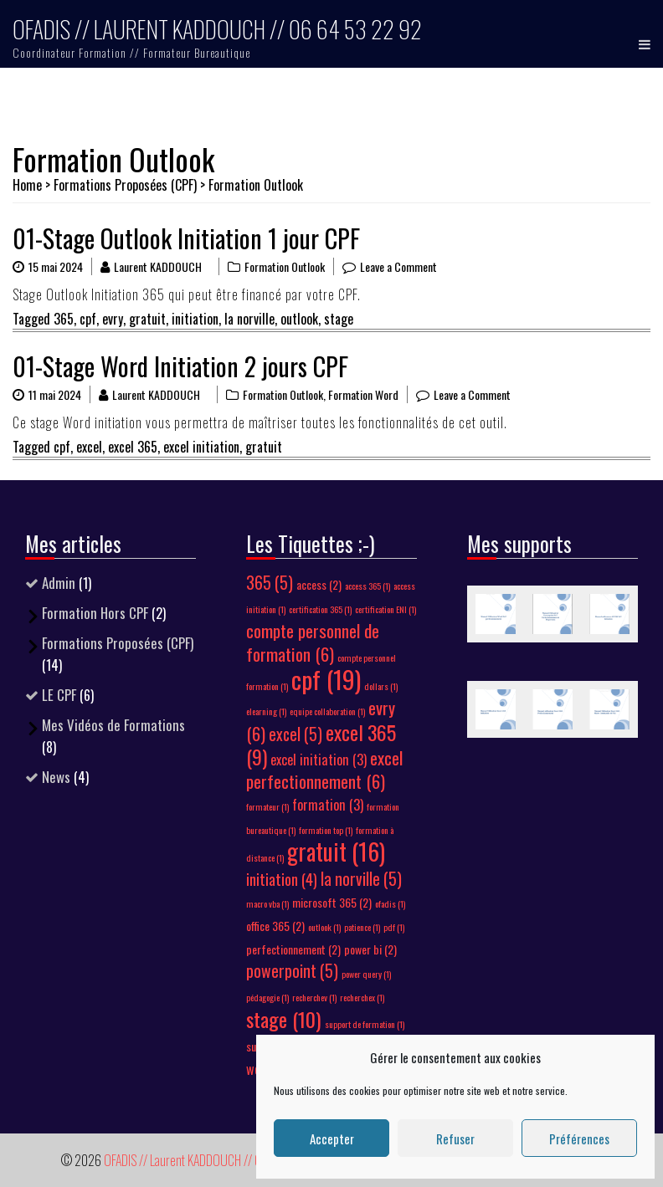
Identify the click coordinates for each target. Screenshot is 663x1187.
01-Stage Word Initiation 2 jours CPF (180, 366)
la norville (249, 319)
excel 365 (132, 447)
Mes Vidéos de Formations (113, 724)
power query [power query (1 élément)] (366, 973)
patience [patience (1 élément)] (362, 927)
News (56, 776)
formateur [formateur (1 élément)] (267, 806)
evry (112, 319)
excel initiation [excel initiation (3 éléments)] (318, 760)
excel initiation (201, 447)
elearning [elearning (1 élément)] (266, 711)
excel (89, 447)
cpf (88, 319)
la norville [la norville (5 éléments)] (361, 879)
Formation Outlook (284, 266)
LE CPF (59, 694)
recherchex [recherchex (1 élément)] (362, 997)
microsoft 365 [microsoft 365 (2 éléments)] (332, 902)
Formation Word (363, 394)
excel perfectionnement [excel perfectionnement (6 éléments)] (324, 769)
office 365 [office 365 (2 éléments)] (275, 925)
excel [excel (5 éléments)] (295, 734)
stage (338, 319)
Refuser (455, 1138)
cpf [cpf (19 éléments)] (326, 679)
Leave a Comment (398, 266)
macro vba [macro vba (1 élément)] (267, 903)
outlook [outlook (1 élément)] (324, 927)
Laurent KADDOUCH (158, 266)
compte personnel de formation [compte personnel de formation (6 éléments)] (312, 642)
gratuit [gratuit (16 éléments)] (336, 851)
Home (27, 185)
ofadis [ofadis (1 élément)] (390, 903)
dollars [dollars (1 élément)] (381, 686)
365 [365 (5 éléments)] (269, 582)
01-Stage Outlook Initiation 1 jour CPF (186, 238)
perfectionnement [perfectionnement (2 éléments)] (293, 949)
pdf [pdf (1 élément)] (393, 927)
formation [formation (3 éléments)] (327, 805)
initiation (195, 319)
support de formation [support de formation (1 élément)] (364, 1024)
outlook (299, 319)
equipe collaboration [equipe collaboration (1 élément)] (327, 711)
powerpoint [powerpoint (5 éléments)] (292, 971)
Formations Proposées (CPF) (125, 185)
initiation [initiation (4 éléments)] (281, 878)
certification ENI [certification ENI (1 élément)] (385, 609)
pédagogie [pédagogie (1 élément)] (267, 997)
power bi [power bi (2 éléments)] (370, 949)
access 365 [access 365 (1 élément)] (367, 585)
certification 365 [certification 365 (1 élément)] (320, 609)
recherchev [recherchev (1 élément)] (314, 997)
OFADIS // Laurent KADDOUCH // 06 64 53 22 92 (217, 29)
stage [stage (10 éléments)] (283, 1019)
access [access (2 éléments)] (319, 584)
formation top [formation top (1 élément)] (325, 830)
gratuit (147, 319)
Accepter (332, 1138)
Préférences (579, 1138)
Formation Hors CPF (95, 612)
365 (64, 319)
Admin (58, 582)
